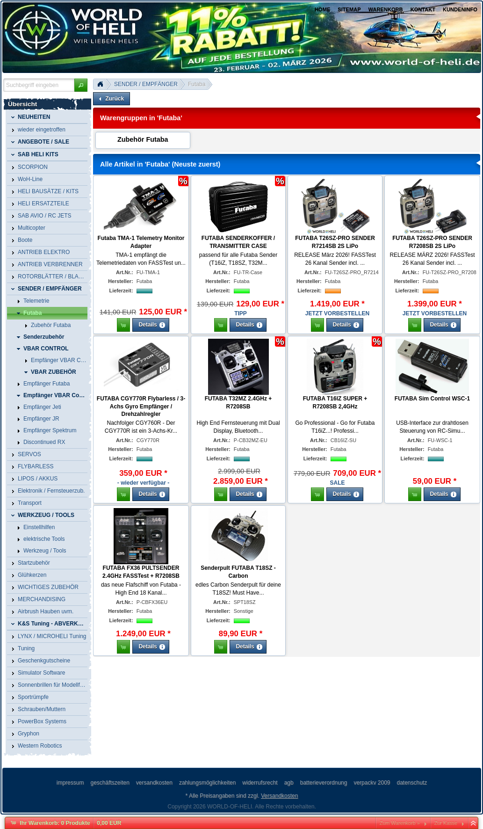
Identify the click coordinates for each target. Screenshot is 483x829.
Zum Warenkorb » (400, 823)
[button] (80, 85)
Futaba (196, 84)
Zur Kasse (445, 823)
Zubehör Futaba (142, 139)
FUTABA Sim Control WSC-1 (432, 398)
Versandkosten (279, 796)
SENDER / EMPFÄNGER (146, 84)
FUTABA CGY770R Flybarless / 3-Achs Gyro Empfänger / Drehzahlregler (141, 406)
